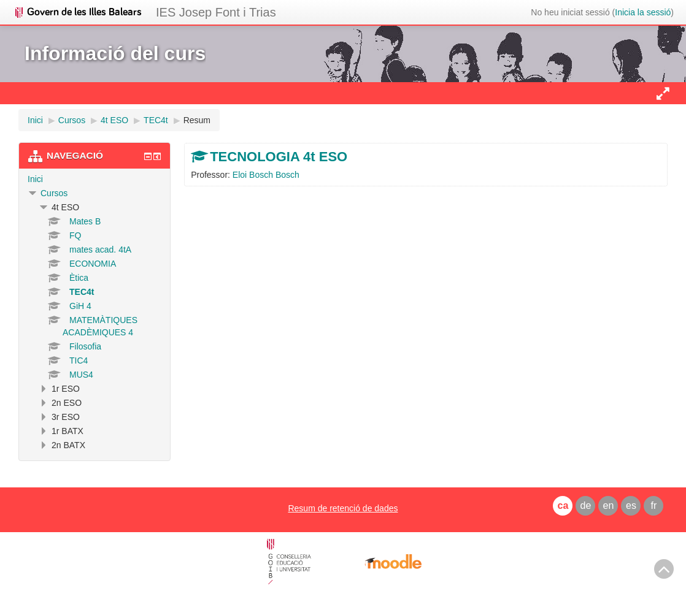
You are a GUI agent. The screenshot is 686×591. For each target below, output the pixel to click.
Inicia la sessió (643, 12)
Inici (35, 179)
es (631, 505)
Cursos (53, 193)
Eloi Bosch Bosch (266, 175)
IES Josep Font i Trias (216, 12)
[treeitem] (94, 179)
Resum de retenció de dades (343, 508)
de (586, 505)
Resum (196, 120)
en (608, 505)
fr (654, 505)
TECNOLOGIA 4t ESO (278, 157)
